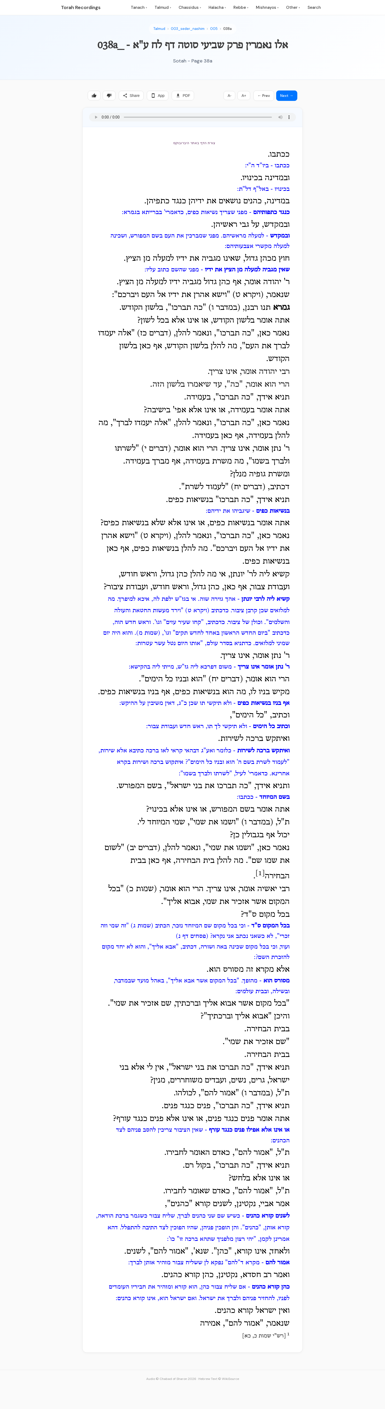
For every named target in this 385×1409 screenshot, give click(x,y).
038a (227, 28)
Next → (286, 95)
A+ (243, 95)
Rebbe (240, 7)
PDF (183, 95)
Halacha (217, 7)
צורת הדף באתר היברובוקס (194, 143)
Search (314, 7)
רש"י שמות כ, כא (264, 1336)
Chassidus (190, 7)
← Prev (263, 95)
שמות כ (141, 889)
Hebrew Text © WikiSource (218, 1379)
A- (229, 95)
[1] (260, 873)
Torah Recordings (81, 7)
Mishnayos (267, 7)
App (157, 95)
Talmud (163, 7)
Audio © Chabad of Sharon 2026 (171, 1379)
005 (214, 28)
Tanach (139, 7)
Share (131, 95)
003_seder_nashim (188, 28)
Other (293, 7)
